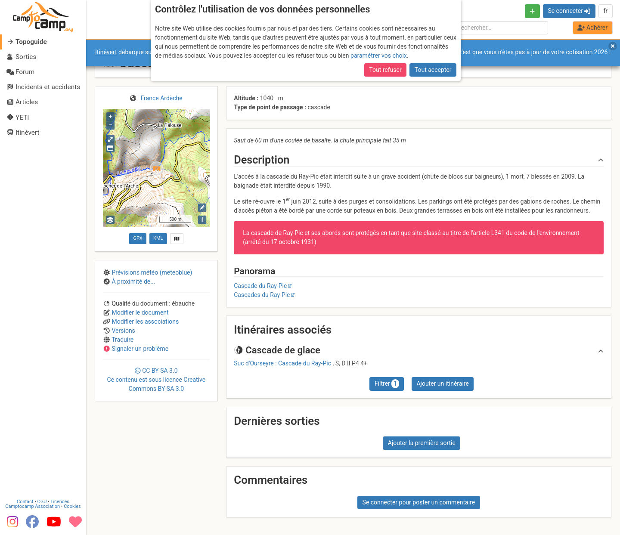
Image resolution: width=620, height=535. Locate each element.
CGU (42, 501)
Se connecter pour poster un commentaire (419, 502)
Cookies (72, 506)
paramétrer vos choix (378, 55)
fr (605, 10)
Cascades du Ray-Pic (262, 294)
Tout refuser (385, 69)
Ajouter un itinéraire (442, 383)
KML (158, 238)
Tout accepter (433, 69)
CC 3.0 (156, 379)
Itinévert (106, 52)
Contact (25, 501)
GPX (137, 238)
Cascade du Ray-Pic (260, 285)
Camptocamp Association (32, 506)
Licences (60, 501)
